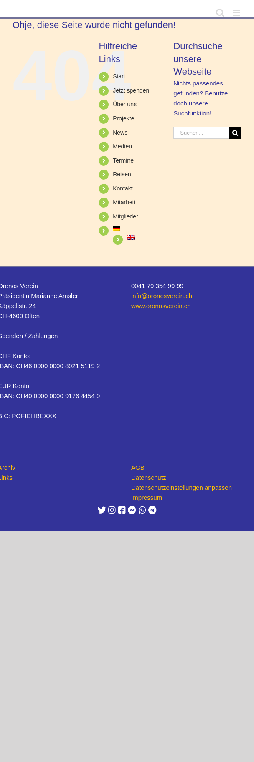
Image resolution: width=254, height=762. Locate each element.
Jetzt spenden (131, 90)
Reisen (122, 174)
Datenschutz (148, 477)
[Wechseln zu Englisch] (144, 237)
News (120, 132)
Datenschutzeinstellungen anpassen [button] (181, 487)
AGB (138, 467)
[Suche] (235, 133)
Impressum (146, 497)
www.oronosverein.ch (161, 305)
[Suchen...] (201, 133)
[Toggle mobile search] (220, 12)
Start (119, 76)
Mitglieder (125, 216)
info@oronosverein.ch (161, 295)
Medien (122, 146)
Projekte (123, 118)
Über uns (125, 104)
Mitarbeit (124, 202)
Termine (123, 160)
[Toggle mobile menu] (237, 12)
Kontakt (122, 188)
